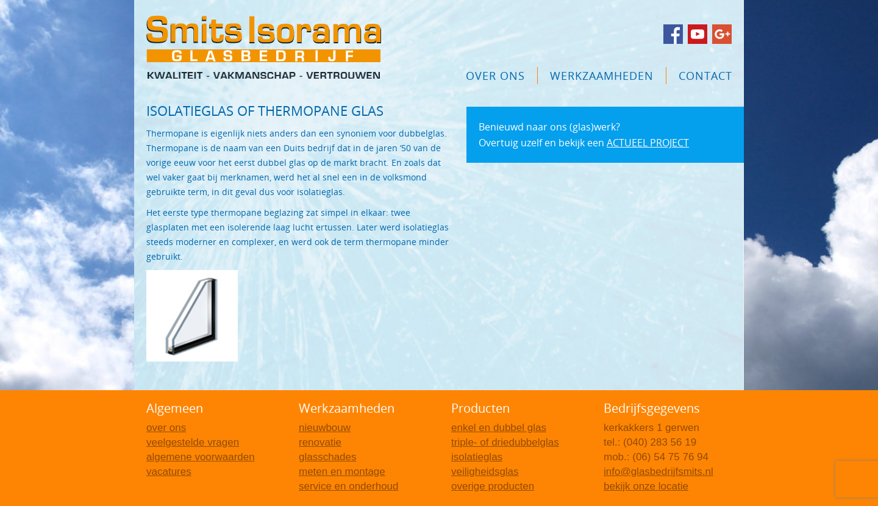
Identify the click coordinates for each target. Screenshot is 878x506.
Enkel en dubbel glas (498, 427)
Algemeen (174, 408)
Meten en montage (342, 471)
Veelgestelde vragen (192, 442)
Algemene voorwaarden (200, 457)
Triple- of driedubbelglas (505, 442)
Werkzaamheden (602, 75)
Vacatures (168, 471)
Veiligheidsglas (485, 471)
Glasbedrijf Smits (263, 47)
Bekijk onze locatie (646, 486)
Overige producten (492, 486)
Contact (705, 75)
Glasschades (328, 457)
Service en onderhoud (349, 486)
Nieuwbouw (325, 427)
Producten (480, 408)
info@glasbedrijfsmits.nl (658, 471)
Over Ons (495, 75)
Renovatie (320, 442)
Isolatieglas (476, 457)
